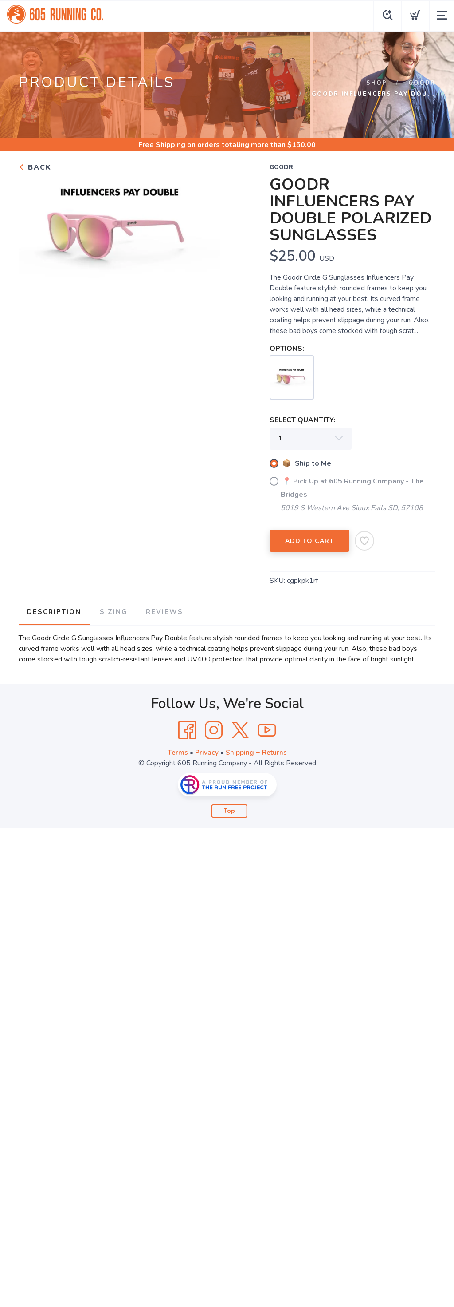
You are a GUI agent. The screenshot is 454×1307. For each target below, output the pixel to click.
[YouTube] (267, 729)
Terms (177, 751)
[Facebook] (187, 729)
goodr (421, 83)
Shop (376, 83)
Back (35, 167)
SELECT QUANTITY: (302, 420)
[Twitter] (240, 729)
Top (229, 810)
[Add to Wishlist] (364, 541)
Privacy (206, 751)
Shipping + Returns (256, 751)
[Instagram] (213, 729)
